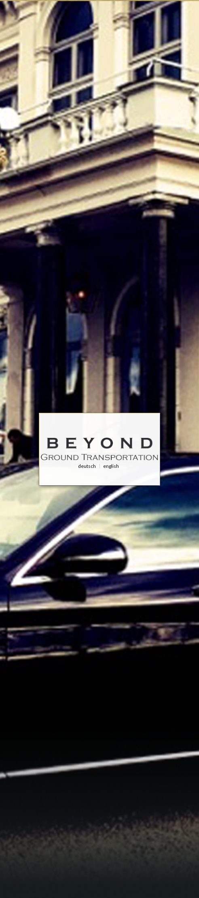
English (111, 466)
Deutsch (87, 466)
